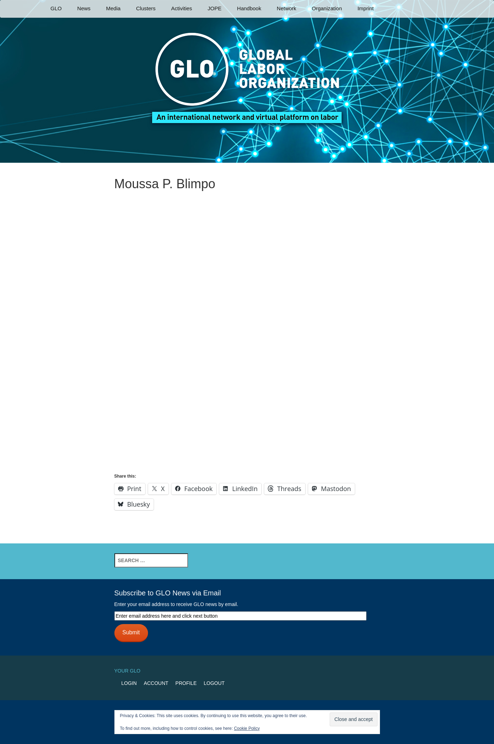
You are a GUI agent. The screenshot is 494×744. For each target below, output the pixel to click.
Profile (186, 683)
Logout (214, 683)
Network (286, 8)
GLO (56, 8)
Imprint (365, 8)
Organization (327, 8)
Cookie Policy (247, 728)
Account (156, 683)
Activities (181, 8)
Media (113, 8)
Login (129, 683)
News (84, 8)
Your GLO (127, 671)
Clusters (145, 8)
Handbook (249, 8)
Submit (131, 632)
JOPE (214, 8)
